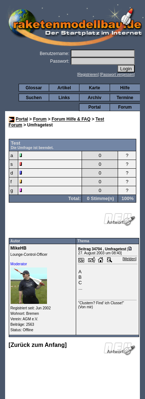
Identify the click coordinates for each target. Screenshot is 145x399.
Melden (130, 259)
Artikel (64, 87)
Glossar (34, 87)
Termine (125, 97)
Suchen (34, 97)
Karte (94, 87)
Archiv (94, 97)
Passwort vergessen (117, 75)
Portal (94, 107)
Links (64, 97)
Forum (125, 107)
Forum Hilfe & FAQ (71, 119)
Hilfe (125, 87)
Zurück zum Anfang (38, 345)
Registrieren (88, 75)
